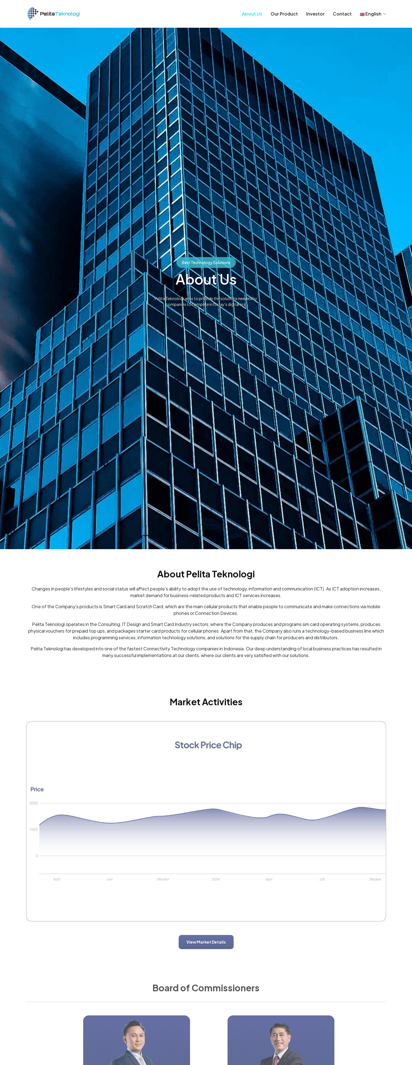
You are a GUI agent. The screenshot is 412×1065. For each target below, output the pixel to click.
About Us (252, 14)
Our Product (284, 14)
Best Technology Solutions (206, 262)
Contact (342, 14)
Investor (315, 14)
